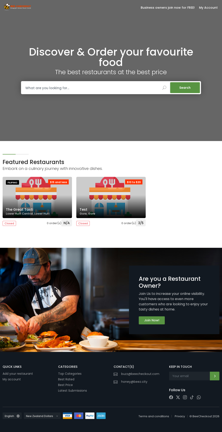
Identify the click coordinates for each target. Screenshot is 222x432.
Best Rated (66, 379)
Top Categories (70, 374)
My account (12, 379)
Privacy (180, 416)
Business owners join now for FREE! (168, 7)
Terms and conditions (154, 416)
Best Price (65, 385)
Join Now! (151, 320)
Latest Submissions (72, 391)
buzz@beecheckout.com (140, 374)
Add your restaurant (18, 374)
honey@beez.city (134, 381)
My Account (208, 7)
